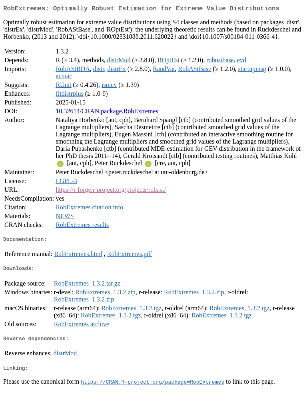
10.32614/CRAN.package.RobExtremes (107, 112)
